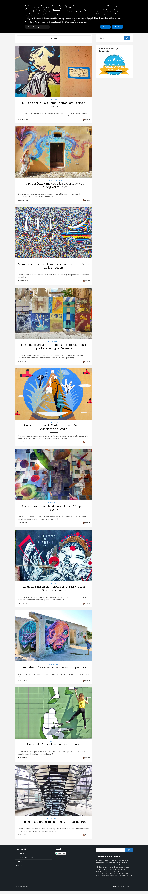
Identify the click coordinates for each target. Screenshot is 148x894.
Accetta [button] (117, 888)
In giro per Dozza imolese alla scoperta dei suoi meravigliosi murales (53, 183)
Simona (88, 117)
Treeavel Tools (94, 28)
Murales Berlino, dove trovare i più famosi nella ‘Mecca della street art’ (53, 265)
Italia (47, 28)
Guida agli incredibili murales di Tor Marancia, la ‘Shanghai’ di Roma (53, 591)
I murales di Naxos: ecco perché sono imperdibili (53, 671)
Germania (56, 260)
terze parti (56, 871)
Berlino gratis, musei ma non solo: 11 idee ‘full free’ (53, 827)
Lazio (56, 100)
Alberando (80, 28)
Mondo (68, 28)
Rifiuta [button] (105, 888)
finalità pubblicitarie (37, 875)
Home (39, 28)
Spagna (56, 341)
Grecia (56, 668)
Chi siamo (107, 28)
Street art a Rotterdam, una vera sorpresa (53, 749)
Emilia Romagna (51, 178)
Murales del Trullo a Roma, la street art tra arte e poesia (53, 104)
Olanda (56, 505)
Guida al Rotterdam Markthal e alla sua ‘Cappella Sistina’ (53, 509)
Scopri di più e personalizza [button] (37, 888)
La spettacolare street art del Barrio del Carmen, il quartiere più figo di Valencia (53, 346)
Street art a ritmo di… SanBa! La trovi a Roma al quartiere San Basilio (53, 428)
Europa (57, 28)
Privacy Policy (61, 858)
